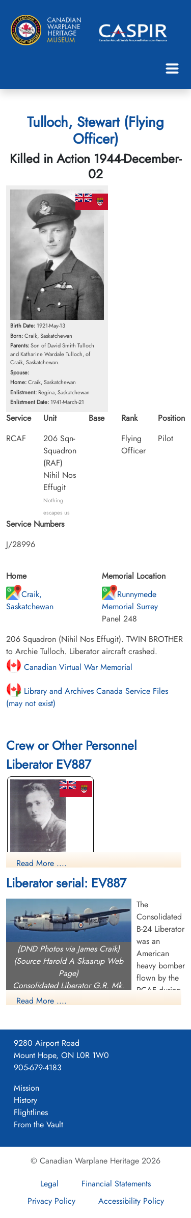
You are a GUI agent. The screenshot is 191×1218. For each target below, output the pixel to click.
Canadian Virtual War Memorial (69, 667)
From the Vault (38, 1124)
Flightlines (31, 1112)
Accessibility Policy (131, 1201)
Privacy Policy (51, 1201)
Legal (49, 1183)
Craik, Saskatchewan (29, 600)
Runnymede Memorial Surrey (130, 600)
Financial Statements (116, 1183)
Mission (26, 1088)
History (25, 1100)
